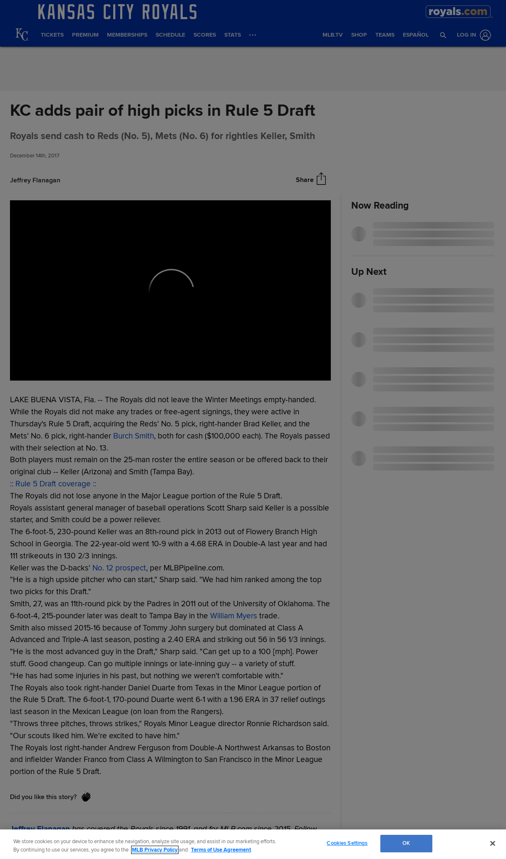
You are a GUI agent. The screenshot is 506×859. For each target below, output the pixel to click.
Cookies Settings (347, 843)
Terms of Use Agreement (221, 850)
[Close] (493, 843)
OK (406, 843)
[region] (253, 844)
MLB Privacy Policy (155, 850)
